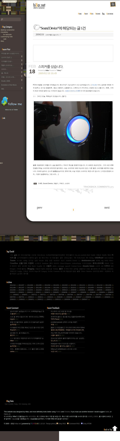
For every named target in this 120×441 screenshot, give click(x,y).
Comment (56, 271)
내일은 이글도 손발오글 (43, 269)
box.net (41, 260)
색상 (29, 266)
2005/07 (86, 299)
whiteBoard (99, 258)
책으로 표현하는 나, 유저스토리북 (10, 171)
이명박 (31, 263)
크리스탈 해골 (25, 255)
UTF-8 (107, 266)
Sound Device (48, 183)
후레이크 (13, 271)
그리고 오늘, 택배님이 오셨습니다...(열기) (51, 96)
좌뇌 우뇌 (45, 258)
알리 (61, 258)
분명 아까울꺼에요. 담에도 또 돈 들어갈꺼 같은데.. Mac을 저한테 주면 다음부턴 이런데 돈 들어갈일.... (27, 323)
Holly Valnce (109, 260)
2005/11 (51, 299)
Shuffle (104, 255)
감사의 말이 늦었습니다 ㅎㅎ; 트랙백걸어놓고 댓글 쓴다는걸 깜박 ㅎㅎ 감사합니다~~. (27, 312)
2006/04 (109, 297)
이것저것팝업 (87, 263)
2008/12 (31, 292)
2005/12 (42, 299)
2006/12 (33, 297)
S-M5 (40, 183)
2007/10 (54, 295)
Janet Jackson (108, 258)
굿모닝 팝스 (68, 258)
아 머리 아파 (68, 269)
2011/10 (101, 285)
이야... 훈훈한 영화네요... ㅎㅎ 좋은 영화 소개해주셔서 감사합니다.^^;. (27, 350)
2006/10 (52, 297)
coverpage (61, 266)
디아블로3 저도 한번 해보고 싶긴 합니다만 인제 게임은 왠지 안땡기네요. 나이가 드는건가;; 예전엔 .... (27, 329)
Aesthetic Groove (71, 260)
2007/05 (100, 295)
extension (110, 269)
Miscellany (13, 32)
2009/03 (109, 290)
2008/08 (66, 292)
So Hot (50, 271)
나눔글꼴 (14, 419)
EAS (25, 263)
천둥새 (98, 255)
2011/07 (23, 288)
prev (39, 207)
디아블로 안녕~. (11, 60)
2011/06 (31, 288)
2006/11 (42, 297)
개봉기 (56, 183)
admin (54, 266)
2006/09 (61, 297)
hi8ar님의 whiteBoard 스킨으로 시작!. (64, 350)
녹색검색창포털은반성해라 (55, 255)
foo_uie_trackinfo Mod (82, 255)
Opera (6, 414)
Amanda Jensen (88, 266)
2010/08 (101, 288)
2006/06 (90, 297)
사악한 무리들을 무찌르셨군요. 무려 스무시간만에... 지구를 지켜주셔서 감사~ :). (27, 345)
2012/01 (75, 285)
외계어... (11, 68)
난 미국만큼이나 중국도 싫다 (27, 258)
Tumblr (93, 255)
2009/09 (75, 290)
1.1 (79, 260)
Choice (83, 271)
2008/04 (103, 292)
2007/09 (62, 295)
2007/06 (91, 295)
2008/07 (75, 292)
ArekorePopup (76, 263)
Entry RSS (61, 424)
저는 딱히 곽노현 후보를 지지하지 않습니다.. (66, 334)
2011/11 (92, 285)
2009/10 (66, 290)
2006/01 (32, 299)
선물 (21, 263)
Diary (13, 41)
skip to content (9, 3)
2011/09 (109, 285)
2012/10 (14, 285)
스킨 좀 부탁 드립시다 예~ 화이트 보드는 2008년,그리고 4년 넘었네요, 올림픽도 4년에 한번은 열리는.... (27, 318)
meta (91, 14)
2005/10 (59, 299)
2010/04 (31, 290)
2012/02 (66, 285)
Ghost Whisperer (65, 263)
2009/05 (101, 290)
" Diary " (59, 70)
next (106, 207)
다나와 (94, 85)
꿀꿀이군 (82, 269)
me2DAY (57, 260)
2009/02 (14, 292)
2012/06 (31, 285)
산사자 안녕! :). (11, 56)
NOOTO (56, 263)
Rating (91, 258)
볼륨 (78, 271)
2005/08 (77, 299)
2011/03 (57, 288)
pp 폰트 (20, 274)
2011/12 (83, 285)
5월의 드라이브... (11, 64)
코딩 (46, 260)
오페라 (95, 416)
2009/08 (83, 290)
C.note (13, 37)
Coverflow (14, 263)
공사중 (24, 266)
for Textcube (14, 34)
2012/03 (57, 285)
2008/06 (85, 292)
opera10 (67, 266)
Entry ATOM (86, 424)
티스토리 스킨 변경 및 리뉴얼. (61, 312)
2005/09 (68, 299)
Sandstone (45, 263)
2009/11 (57, 290)
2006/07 (80, 297)
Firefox (58, 412)
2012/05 (40, 285)
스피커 (67, 183)
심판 (36, 260)
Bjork (34, 266)
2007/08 (72, 295)
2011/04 (49, 288)
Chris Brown (41, 255)
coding (25, 260)
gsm (15, 255)
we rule (19, 260)
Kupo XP (37, 271)
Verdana (55, 269)
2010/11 (75, 288)
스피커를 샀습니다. (48, 34)
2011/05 (40, 288)
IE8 (87, 258)
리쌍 (88, 269)
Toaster (12, 260)
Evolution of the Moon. (11, 84)
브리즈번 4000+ (98, 271)
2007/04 (109, 295)
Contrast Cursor (76, 266)
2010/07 (109, 288)
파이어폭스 (32, 416)
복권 (109, 255)
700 (75, 258)
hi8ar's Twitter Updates (11, 101)
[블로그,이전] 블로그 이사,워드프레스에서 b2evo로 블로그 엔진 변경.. (67, 329)
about (86, 14)
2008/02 (17, 295)
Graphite (39, 266)
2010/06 (14, 290)
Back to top (111, 428)
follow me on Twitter (11, 109)
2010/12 (66, 288)
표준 (50, 260)
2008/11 (40, 292)
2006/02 (23, 299)
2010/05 (23, 290)
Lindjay (19, 271)
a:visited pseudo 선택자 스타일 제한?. (64, 323)
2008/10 (48, 292)
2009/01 (23, 292)
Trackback (90, 187)
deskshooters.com (88, 260)
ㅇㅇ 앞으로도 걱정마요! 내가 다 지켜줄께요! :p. (27, 339)
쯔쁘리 (107, 263)
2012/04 (49, 285)
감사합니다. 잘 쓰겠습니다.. (20, 334)
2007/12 (35, 295)
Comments (105, 187)
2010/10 (83, 288)
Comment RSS (73, 424)
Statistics (89, 271)
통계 (51, 263)
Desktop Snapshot (13, 30)
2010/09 (92, 288)
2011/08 (14, 288)
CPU (11, 255)
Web (14, 39)
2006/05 (100, 297)
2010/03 (40, 290)
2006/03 (14, 299)
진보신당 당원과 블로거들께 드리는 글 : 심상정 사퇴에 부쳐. (67, 339)
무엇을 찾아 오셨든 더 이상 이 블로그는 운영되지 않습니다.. (11, 52)
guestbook (110, 14)
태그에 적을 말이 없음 (68, 271)
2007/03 (14, 297)
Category (44, 271)
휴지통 (26, 274)
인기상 (30, 260)
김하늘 (76, 269)
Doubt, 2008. (11, 80)
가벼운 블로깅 (22, 269)
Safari (107, 412)
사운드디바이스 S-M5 (72, 91)
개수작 (31, 271)
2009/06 (92, 290)
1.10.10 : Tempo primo (43, 424)
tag (103, 14)
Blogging (30, 269)
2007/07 (81, 295)
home (80, 14)
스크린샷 (38, 263)
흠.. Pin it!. (11, 72)
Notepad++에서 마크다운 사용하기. (63, 345)
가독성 (25, 271)
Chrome (67, 412)
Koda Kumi (81, 258)
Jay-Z (62, 260)
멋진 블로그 (70, 255)
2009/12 (49, 290)
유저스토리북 (98, 263)
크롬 (40, 416)
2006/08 (71, 297)
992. (11, 88)
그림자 (48, 266)
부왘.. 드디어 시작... (11, 76)
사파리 (90, 416)
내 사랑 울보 (54, 258)
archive (97, 14)
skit (102, 266)
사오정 (33, 255)
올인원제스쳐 (95, 269)
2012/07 (23, 285)
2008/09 (57, 292)
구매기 (61, 183)
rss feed (113, 4)
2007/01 (23, 297)
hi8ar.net (39, 6)
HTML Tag (99, 260)
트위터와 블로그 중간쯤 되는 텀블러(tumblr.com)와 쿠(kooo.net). (67, 318)
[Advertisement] (73, 53)
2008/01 (26, 295)
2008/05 (94, 292)
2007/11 (45, 295)
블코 (61, 269)
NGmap (103, 269)
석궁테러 (108, 271)
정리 (19, 266)
